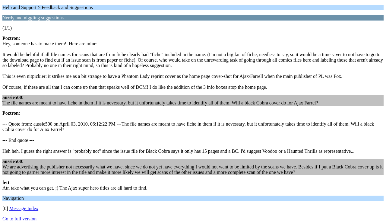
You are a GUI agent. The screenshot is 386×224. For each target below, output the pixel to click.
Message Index (23, 208)
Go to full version (19, 218)
